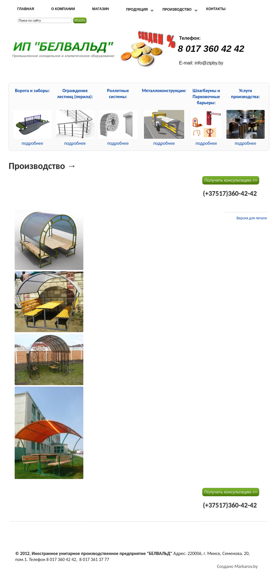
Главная (25, 9)
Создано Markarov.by (237, 566)
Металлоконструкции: (164, 90)
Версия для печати (251, 218)
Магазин (100, 9)
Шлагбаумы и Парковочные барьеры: (206, 96)
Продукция (137, 9)
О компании (63, 9)
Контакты (216, 9)
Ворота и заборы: (32, 90)
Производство (176, 9)
